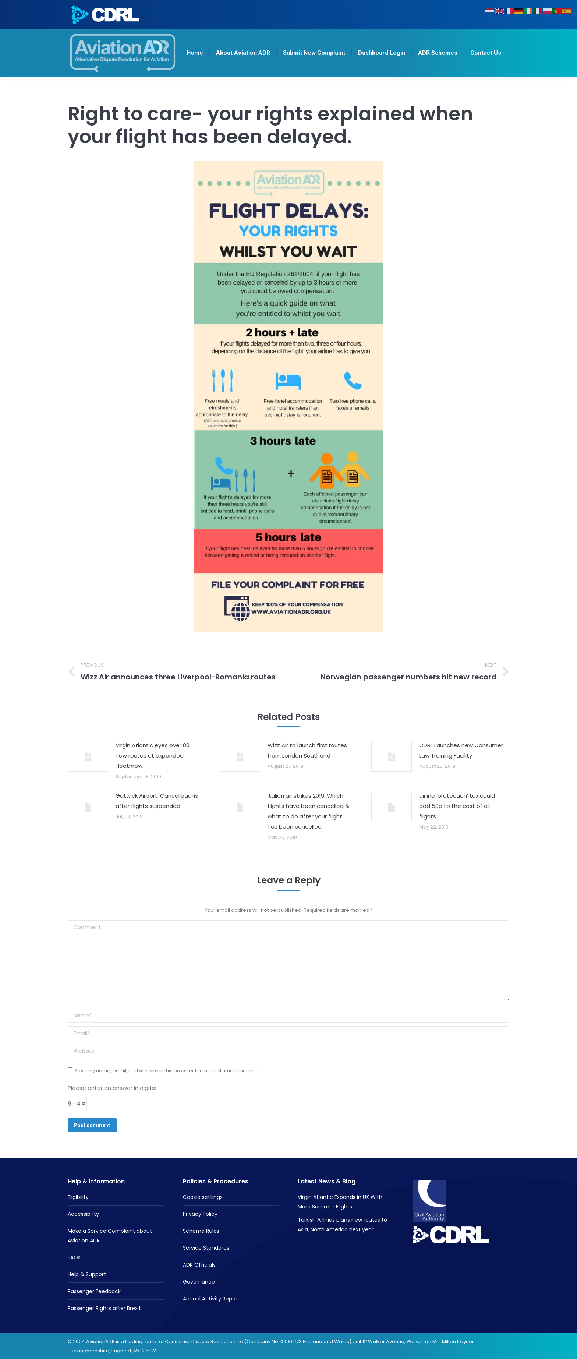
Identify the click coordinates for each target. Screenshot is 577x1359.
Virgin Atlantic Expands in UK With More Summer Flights (340, 1201)
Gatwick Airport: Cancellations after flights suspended (157, 801)
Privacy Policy (200, 1214)
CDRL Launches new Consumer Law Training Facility (461, 750)
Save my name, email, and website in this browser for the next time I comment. (167, 1070)
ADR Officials (199, 1264)
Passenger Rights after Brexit (104, 1308)
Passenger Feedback (94, 1291)
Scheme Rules (201, 1231)
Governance (199, 1281)
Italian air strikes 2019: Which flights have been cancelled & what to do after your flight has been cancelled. (308, 811)
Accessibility (83, 1214)
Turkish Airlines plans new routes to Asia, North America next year (342, 1224)
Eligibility (78, 1197)
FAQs (74, 1257)
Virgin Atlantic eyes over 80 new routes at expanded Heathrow (153, 755)
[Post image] (88, 757)
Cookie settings (203, 1197)
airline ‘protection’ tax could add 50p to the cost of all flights (457, 806)
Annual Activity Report (211, 1298)
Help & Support (87, 1274)
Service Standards (206, 1248)
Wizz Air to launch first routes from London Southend (307, 750)
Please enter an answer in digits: (112, 1088)
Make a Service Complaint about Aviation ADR (110, 1235)
